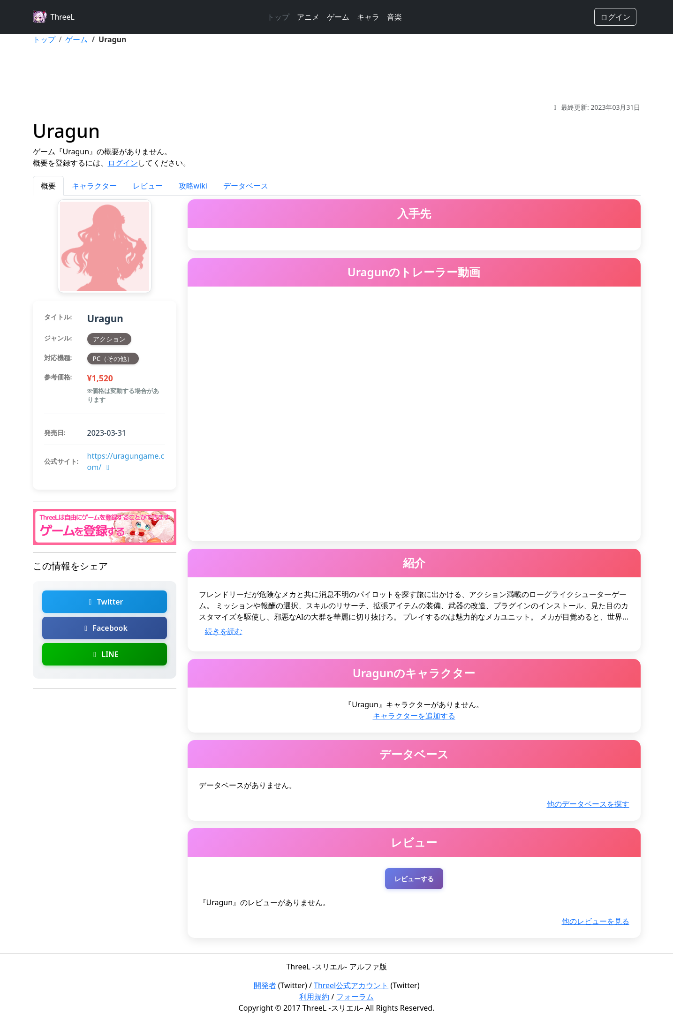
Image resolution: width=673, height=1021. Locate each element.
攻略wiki (193, 186)
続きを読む (223, 631)
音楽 (394, 17)
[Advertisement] (336, 74)
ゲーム (338, 17)
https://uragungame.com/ (126, 461)
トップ (278, 17)
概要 (48, 186)
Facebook (104, 628)
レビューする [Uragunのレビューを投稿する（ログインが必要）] (414, 878)
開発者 (265, 985)
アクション (109, 338)
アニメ (308, 17)
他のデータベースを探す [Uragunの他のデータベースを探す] (588, 804)
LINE (104, 654)
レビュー (148, 186)
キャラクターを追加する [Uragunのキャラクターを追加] (414, 716)
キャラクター (94, 186)
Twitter (104, 602)
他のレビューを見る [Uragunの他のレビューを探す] (595, 921)
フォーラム (355, 996)
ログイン (615, 17)
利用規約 (314, 996)
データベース (245, 186)
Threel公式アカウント (351, 985)
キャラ (368, 17)
